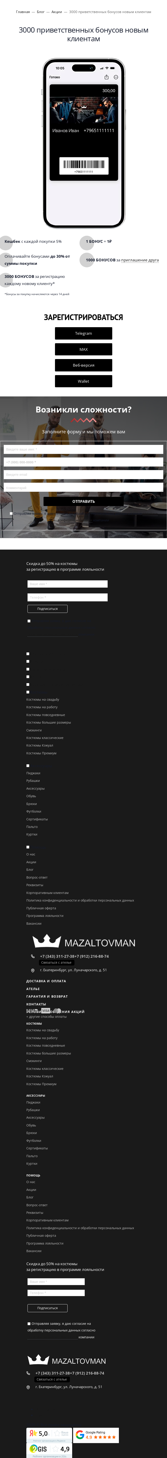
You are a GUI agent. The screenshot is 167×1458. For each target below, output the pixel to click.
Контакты (39, 676)
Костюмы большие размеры (48, 722)
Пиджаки (33, 773)
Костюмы (38, 692)
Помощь (38, 847)
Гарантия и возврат (48, 669)
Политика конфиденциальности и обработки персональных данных (80, 900)
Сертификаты (37, 819)
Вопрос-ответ (37, 877)
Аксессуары (41, 765)
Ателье (37, 661)
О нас (30, 854)
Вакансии (33, 923)
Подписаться (47, 608)
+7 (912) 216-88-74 (91, 956)
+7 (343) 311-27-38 (57, 956)
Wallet (83, 381)
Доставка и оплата (47, 653)
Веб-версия (83, 365)
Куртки (31, 834)
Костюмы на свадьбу (42, 699)
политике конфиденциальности (52, 634)
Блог (29, 869)
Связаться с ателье (56, 962)
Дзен (40, 1415)
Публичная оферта (41, 908)
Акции (31, 862)
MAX (83, 349)
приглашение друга (140, 260)
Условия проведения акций (56, 684)
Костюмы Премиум (41, 753)
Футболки (33, 811)
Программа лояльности (44, 915)
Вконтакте (45, 1409)
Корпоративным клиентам (47, 893)
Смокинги (34, 730)
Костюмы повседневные (45, 715)
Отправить (83, 501)
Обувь (31, 796)
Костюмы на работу (41, 707)
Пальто (32, 826)
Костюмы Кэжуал (39, 745)
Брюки (31, 804)
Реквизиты (34, 885)
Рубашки (33, 780)
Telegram (83, 333)
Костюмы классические (44, 738)
